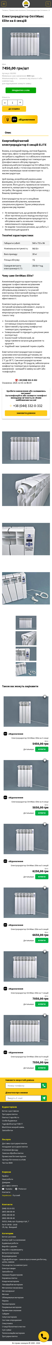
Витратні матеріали (10, 1253)
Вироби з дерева (9, 1246)
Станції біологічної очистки (13, 1326)
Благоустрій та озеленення (13, 1240)
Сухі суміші (6, 1330)
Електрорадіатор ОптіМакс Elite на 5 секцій (29, 865)
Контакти (6, 1192)
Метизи (5, 1294)
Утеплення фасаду (10, 1150)
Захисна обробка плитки (12, 1153)
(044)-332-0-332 (8, 1208)
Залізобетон (7, 1130)
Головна (5, 10)
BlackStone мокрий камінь (13, 1127)
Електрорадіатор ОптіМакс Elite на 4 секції (30, 802)
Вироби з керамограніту (12, 1249)
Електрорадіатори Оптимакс (37, 10)
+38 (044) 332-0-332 (26, 406)
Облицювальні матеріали (13, 1297)
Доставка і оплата (10, 1185)
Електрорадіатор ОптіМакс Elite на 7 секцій (29, 993)
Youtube (7, 1189)
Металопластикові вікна (12, 1287)
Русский (16, 1195)
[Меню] (3, 3)
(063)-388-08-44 (8, 1218)
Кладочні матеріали (10, 1281)
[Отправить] (44, 1085)
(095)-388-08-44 (8, 1215)
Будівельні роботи (10, 1243)
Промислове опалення (17, 10)
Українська (6, 1195)
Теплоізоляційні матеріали (13, 1333)
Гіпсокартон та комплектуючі (14, 1265)
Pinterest (20, 1189)
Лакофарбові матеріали (12, 1284)
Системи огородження (11, 1320)
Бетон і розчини (9, 1236)
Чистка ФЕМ (7, 1163)
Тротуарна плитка (9, 1114)
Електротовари (9, 1268)
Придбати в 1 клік (21, 90)
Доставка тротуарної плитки (14, 1143)
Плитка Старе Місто (10, 1117)
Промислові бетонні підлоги (14, 1156)
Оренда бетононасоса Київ (14, 1159)
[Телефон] (43, 1336)
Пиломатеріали (8, 1304)
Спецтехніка (7, 1323)
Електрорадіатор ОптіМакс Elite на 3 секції (30, 738)
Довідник (6, 1182)
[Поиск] (48, 3)
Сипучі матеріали (9, 1317)
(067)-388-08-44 (8, 1211)
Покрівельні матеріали (11, 1307)
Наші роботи (7, 1179)
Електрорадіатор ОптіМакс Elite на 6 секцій (29, 929)
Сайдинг (5, 1313)
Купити (41, 749)
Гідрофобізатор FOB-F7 (12, 1124)
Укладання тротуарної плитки (15, 1146)
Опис (8, 132)
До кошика (14, 109)
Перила (5, 1300)
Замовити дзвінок (26, 413)
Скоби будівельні (9, 1120)
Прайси (5, 1176)
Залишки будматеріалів (12, 1275)
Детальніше (28, 749)
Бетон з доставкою (10, 1111)
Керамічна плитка (9, 1278)
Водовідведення (9, 1256)
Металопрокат (8, 1291)
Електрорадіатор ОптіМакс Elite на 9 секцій (29, 1056)
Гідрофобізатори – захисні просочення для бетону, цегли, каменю (24, 1260)
